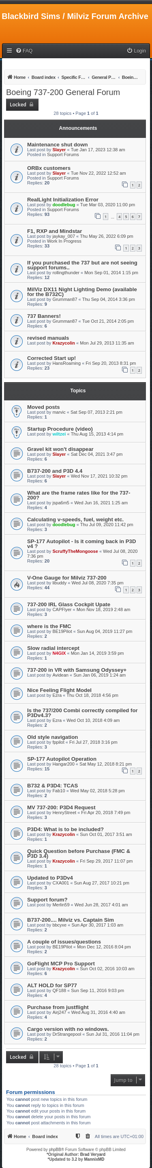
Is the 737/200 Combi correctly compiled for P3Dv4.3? (82, 712)
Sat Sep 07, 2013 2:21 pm (96, 412)
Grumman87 (64, 299)
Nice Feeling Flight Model (59, 690)
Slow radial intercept (53, 648)
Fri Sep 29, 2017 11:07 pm (106, 861)
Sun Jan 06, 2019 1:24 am (99, 675)
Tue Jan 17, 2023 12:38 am (98, 149)
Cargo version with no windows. (68, 1029)
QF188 (59, 990)
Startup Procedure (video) (60, 429)
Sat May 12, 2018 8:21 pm (105, 764)
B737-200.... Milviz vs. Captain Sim (70, 920)
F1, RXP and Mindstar (54, 231)
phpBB (55, 1149)
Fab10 (58, 790)
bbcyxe (59, 925)
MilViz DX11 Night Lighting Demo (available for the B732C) (82, 291)
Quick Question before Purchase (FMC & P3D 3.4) (78, 853)
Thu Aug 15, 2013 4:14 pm (97, 434)
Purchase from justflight (58, 1007)
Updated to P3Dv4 (50, 878)
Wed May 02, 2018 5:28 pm (97, 790)
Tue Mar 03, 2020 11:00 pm (107, 204)
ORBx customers (49, 168)
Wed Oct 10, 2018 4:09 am (93, 720)
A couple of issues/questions (64, 942)
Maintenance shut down (57, 145)
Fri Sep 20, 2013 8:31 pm (111, 363)
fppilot (58, 742)
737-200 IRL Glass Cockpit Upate (68, 604)
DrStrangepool (66, 1034)
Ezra (57, 695)
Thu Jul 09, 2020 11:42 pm (106, 524)
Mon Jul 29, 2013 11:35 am (107, 343)
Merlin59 (60, 904)
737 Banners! (44, 316)
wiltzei (59, 434)
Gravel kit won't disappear (60, 449)
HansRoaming (66, 363)
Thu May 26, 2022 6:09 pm (106, 236)
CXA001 (60, 882)
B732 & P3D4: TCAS (52, 786)
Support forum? (47, 900)
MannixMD (94, 1159)
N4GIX (59, 653)
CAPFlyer (61, 609)
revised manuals (48, 338)
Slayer (59, 149)
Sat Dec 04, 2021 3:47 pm (97, 454)
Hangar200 (63, 764)
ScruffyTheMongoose (75, 551)
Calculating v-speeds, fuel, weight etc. (75, 519)
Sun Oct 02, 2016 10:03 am (107, 968)
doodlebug (63, 204)
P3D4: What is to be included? (65, 829)
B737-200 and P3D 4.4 (54, 471)
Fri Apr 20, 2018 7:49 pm (105, 812)
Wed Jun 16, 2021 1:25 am (101, 502)
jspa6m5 (60, 502)
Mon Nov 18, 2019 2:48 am (104, 609)
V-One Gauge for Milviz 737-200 (67, 578)
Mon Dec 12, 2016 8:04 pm (104, 946)
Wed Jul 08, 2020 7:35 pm (97, 582)
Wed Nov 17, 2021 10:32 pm (99, 476)
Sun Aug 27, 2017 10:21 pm (101, 882)
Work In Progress (64, 241)
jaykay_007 (63, 236)
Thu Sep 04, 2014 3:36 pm (108, 299)
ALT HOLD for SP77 (52, 985)
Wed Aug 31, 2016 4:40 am (98, 1012)
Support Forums (63, 154)
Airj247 (59, 1012)
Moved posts (43, 407)
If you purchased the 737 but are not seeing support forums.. (82, 265)
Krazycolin (63, 343)
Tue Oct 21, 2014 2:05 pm (108, 321)
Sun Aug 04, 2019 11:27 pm (104, 631)
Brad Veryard (92, 1154)
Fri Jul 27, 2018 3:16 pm (93, 742)
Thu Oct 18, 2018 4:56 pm (92, 695)
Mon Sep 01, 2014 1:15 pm (111, 272)
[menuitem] (23, 51)
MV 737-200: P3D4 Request (61, 807)
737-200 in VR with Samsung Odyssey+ (76, 670)
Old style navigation (52, 737)
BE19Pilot (62, 631)
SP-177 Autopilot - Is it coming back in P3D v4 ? (81, 543)
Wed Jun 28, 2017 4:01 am (101, 904)
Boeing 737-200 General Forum (63, 92)
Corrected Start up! (51, 358)
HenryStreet (64, 812)
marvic (58, 412)
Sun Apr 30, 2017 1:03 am (97, 925)
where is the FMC (49, 626)
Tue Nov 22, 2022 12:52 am (98, 173)
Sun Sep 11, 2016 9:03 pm (97, 990)
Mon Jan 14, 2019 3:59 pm (97, 653)
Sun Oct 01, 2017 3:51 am (106, 834)
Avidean (60, 675)
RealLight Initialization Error (62, 200)
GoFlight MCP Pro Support (61, 964)
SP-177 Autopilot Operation (61, 759)
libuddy (59, 582)
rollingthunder (65, 272)
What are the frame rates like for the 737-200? (78, 495)
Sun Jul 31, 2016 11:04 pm (112, 1034)
